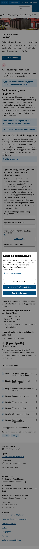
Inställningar (19, 281)
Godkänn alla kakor (19, 293)
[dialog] (19, 274)
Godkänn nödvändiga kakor (19, 287)
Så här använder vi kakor (13, 273)
